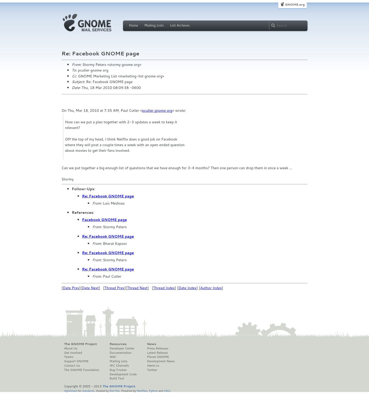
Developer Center (122, 348)
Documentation (120, 353)
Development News (161, 361)
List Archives (180, 25)
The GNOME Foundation (81, 370)
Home (133, 25)
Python (153, 390)
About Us (70, 348)
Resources (118, 344)
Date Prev (71, 287)
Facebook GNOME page (104, 219)
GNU (167, 390)
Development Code (123, 374)
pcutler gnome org (157, 110)
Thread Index (164, 287)
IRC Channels (119, 366)
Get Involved (73, 353)
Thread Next (137, 287)
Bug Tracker (118, 370)
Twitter (152, 370)
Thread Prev (115, 287)
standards (88, 390)
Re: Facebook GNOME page (108, 196)
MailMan (142, 390)
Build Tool (117, 378)
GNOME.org (295, 4)
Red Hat (114, 390)
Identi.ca (153, 366)
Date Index (187, 287)
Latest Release (157, 353)
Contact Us (72, 366)
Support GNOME (76, 361)
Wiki (113, 357)
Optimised (70, 390)
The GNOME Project (80, 344)
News (151, 344)
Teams (68, 357)
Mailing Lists (154, 25)
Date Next (90, 287)
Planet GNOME (158, 357)
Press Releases (157, 348)
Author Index (211, 287)
